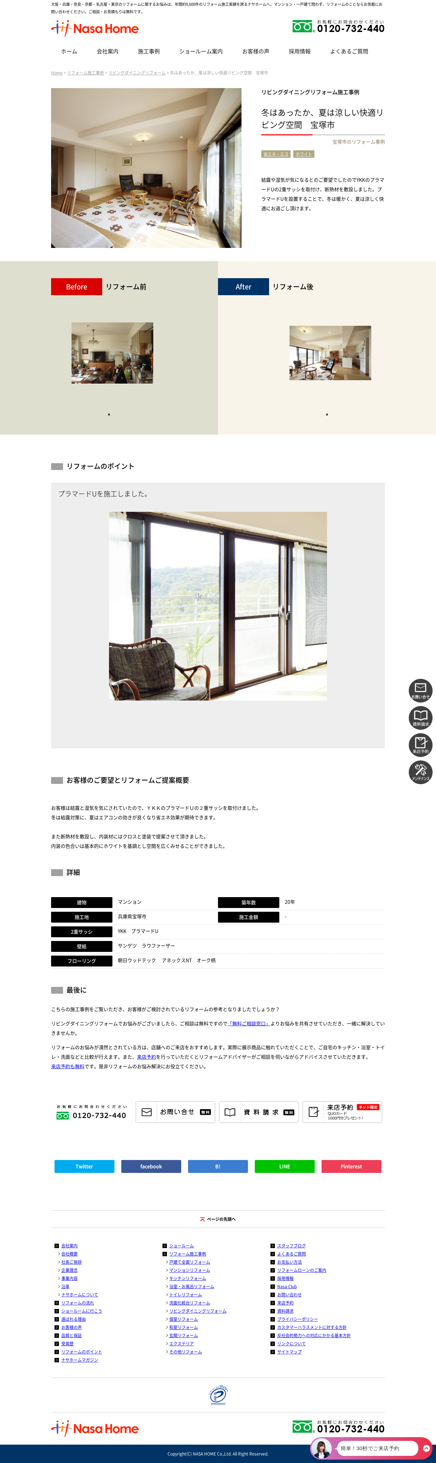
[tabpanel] (112, 356)
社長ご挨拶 (71, 1262)
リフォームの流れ (77, 1303)
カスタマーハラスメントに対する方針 (312, 1327)
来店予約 (146, 1057)
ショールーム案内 (201, 51)
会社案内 (108, 51)
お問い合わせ (289, 1295)
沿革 (65, 1286)
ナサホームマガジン (79, 1360)
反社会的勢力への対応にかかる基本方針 (314, 1335)
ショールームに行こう (81, 1311)
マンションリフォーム (189, 1270)
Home (57, 73)
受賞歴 (67, 1344)
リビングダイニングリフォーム (137, 73)
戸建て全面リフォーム (189, 1262)
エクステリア (181, 1344)
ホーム (69, 51)
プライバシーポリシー (297, 1319)
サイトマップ (289, 1352)
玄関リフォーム (183, 1335)
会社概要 (69, 1254)
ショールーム (181, 1246)
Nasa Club (287, 1286)
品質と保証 (71, 1335)
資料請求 (285, 1311)
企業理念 (69, 1270)
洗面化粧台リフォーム (189, 1303)
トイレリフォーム (185, 1295)
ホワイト (304, 154)
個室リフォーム (183, 1319)
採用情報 (300, 51)
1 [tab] (109, 413)
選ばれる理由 (73, 1319)
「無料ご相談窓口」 (249, 1023)
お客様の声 (255, 51)
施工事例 (149, 51)
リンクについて (291, 1344)
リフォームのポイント (81, 1352)
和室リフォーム (183, 1327)
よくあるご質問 (349, 51)
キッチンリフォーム (187, 1278)
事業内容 (69, 1278)
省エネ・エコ (276, 154)
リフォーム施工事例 (85, 73)
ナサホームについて (79, 1295)
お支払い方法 (289, 1262)
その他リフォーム (185, 1352)
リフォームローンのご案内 (301, 1270)
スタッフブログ (291, 1246)
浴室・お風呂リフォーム (191, 1286)
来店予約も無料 (67, 1066)
